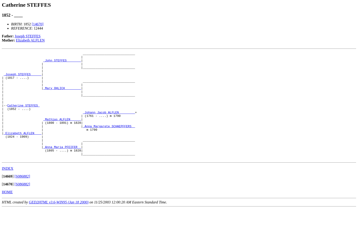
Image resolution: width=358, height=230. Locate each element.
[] (8, 198)
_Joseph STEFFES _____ (23, 79)
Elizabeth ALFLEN (30, 40)
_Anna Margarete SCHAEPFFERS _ (109, 141)
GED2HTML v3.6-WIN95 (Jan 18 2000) (59, 224)
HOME (7, 213)
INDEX (7, 190)
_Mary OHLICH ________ (62, 96)
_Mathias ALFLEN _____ (62, 133)
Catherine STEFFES (23, 116)
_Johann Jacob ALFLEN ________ (109, 125)
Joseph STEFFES (28, 36)
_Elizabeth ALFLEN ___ (23, 150)
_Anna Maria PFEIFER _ (62, 166)
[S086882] (22, 198)
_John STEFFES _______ (62, 62)
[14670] (38, 24)
